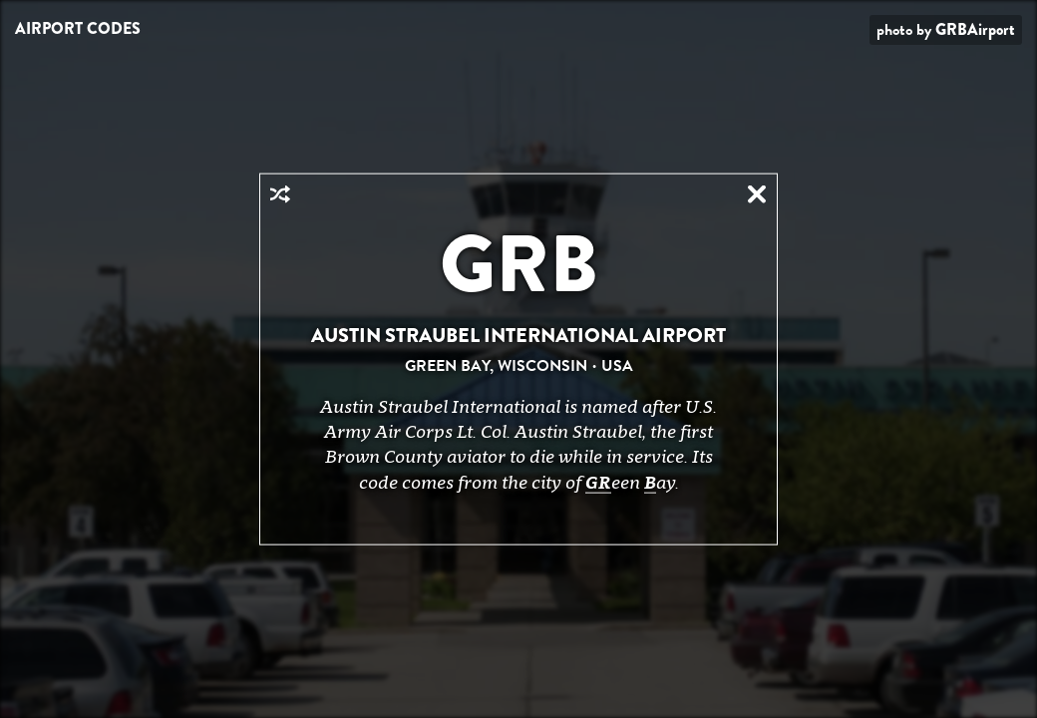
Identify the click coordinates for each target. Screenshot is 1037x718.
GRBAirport (975, 29)
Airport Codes (78, 28)
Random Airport (280, 194)
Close (757, 194)
